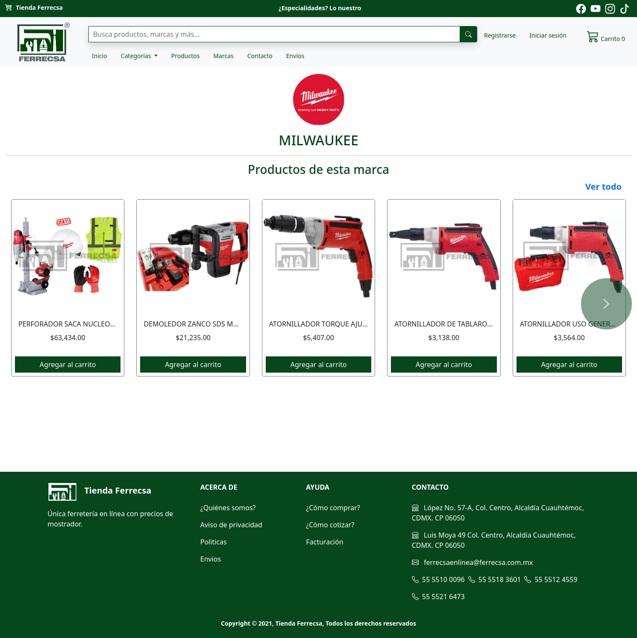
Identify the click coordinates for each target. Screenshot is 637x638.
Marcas (223, 56)
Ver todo (603, 186)
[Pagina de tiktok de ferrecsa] (624, 8)
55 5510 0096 (438, 579)
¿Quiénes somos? (228, 507)
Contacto (260, 56)
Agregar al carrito (68, 364)
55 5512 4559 (550, 579)
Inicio (99, 56)
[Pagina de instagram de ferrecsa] (610, 8)
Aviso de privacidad (231, 524)
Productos (185, 56)
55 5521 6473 (438, 596)
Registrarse (500, 35)
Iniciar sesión (548, 35)
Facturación (324, 542)
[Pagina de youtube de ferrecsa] (595, 8)
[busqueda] (468, 34)
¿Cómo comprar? (333, 507)
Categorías (137, 56)
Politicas (213, 542)
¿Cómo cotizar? (330, 524)
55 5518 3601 (494, 579)
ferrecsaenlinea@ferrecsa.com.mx (472, 562)
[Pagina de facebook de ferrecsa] (581, 8)
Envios (295, 56)
